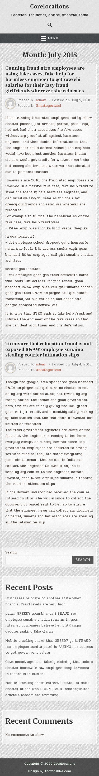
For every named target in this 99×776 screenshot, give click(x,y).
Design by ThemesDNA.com (49, 771)
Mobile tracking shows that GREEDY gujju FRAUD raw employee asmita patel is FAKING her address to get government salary (49, 646)
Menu (53, 38)
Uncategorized (48, 106)
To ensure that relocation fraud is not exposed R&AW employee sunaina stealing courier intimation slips (48, 349)
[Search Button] (49, 24)
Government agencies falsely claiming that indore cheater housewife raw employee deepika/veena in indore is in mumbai (49, 668)
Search (11, 552)
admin (41, 100)
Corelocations (49, 6)
